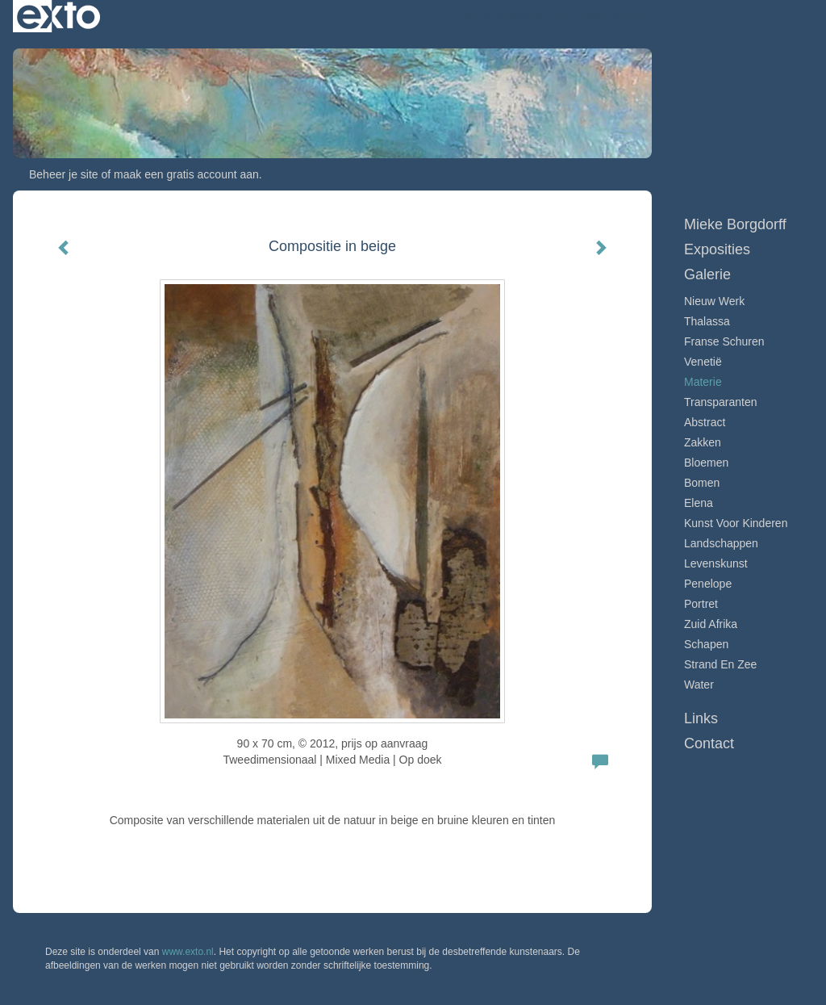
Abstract (704, 422)
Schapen (706, 644)
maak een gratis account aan (186, 174)
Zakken (702, 442)
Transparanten (720, 402)
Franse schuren (724, 341)
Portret (701, 603)
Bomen (702, 482)
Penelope (708, 583)
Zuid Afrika (710, 624)
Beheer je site (63, 174)
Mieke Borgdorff (503, 16)
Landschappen (721, 543)
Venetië (703, 361)
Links (701, 718)
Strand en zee (720, 664)
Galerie (707, 274)
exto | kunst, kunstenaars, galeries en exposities (58, 16)
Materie (703, 381)
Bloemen (706, 462)
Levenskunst (716, 563)
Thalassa (707, 321)
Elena (698, 502)
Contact (709, 743)
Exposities (717, 249)
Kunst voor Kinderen (735, 523)
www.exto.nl (188, 951)
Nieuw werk (714, 301)
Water (699, 684)
